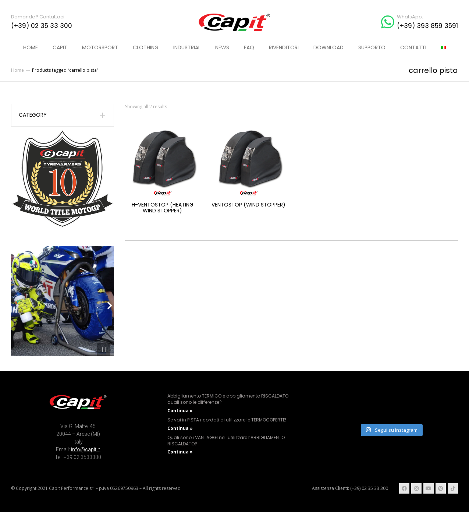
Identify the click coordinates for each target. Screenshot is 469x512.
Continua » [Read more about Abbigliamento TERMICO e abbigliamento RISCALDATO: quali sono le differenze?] (180, 410)
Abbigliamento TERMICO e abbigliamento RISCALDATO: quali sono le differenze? (228, 399)
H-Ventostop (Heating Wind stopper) (162, 208)
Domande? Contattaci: (38, 16)
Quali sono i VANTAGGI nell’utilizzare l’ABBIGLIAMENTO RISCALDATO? (226, 440)
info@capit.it (85, 449)
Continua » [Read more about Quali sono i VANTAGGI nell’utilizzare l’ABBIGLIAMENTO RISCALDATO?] (180, 452)
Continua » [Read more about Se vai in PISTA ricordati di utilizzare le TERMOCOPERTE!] (180, 428)
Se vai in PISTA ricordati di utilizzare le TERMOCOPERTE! (226, 420)
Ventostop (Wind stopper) (248, 204)
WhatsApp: (410, 16)
